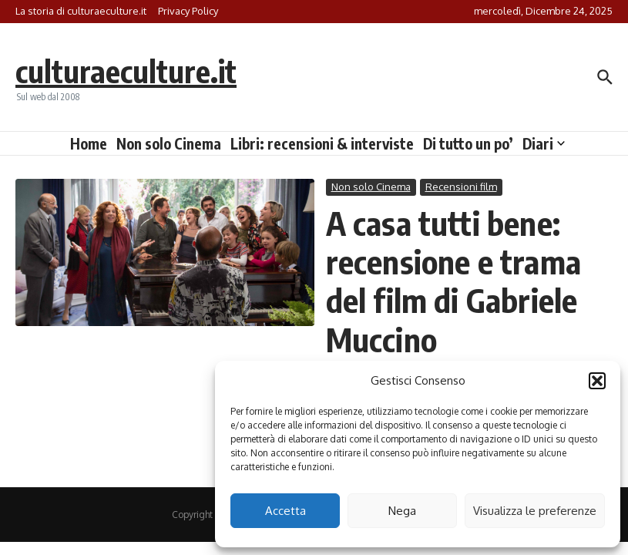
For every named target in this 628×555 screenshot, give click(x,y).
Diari (543, 143)
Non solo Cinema (168, 143)
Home (88, 143)
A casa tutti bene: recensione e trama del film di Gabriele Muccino (454, 281)
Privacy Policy (188, 11)
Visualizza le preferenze (534, 510)
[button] (597, 380)
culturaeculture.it (126, 71)
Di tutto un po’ (468, 143)
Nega (402, 510)
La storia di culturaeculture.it (80, 11)
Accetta (285, 510)
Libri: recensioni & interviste (322, 143)
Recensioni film (461, 186)
